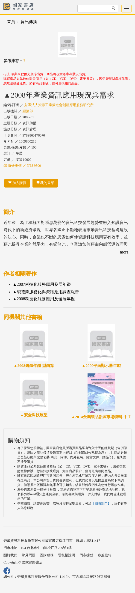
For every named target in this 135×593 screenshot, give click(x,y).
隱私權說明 (66, 555)
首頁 (11, 21)
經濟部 (28, 111)
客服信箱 (105, 555)
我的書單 (45, 183)
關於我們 (10, 555)
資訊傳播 (29, 21)
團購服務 (47, 555)
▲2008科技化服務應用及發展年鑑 (44, 299)
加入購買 (17, 183)
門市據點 (86, 555)
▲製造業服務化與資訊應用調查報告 (46, 291)
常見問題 (28, 555)
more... (126, 252)
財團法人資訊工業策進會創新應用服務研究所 (59, 105)
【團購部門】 (101, 503)
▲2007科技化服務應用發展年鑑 (42, 284)
